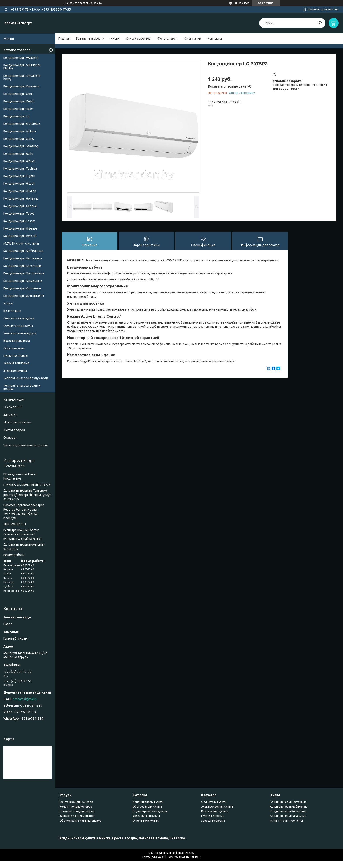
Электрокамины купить (217, 806)
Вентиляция (12, 311)
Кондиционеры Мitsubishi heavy (21, 77)
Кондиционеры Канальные (22, 281)
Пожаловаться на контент (184, 856)
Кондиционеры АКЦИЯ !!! (20, 57)
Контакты (215, 38)
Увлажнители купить (147, 815)
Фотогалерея (167, 38)
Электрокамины (15, 370)
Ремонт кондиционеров (76, 806)
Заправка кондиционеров (77, 815)
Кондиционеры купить (148, 801)
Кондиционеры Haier (18, 108)
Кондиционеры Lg (16, 116)
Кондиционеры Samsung (21, 146)
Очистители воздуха (18, 318)
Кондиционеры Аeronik (20, 236)
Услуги (114, 38)
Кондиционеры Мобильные (23, 251)
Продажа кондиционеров (77, 811)
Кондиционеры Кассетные (22, 266)
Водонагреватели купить (150, 811)
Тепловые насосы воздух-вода (25, 378)
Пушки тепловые (15, 355)
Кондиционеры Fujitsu (19, 176)
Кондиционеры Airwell (19, 161)
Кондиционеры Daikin (18, 101)
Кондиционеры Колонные (22, 288)
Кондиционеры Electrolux (21, 123)
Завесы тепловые (16, 363)
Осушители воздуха (18, 325)
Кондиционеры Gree (18, 94)
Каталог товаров (88, 38)
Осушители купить (213, 801)
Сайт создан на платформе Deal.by (171, 852)
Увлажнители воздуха (19, 333)
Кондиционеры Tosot (18, 213)
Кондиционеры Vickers (19, 131)
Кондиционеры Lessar (19, 221)
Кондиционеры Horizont (20, 198)
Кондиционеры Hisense (20, 228)
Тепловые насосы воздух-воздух (22, 387)
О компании (192, 38)
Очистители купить (146, 820)
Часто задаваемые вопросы (25, 445)
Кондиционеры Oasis (18, 138)
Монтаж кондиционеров (76, 801)
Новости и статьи (17, 422)
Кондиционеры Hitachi (19, 183)
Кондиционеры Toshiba (20, 168)
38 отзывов (242, 3)
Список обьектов (138, 38)
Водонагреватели (16, 340)
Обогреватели (14, 348)
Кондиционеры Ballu (18, 153)
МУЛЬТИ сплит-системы (21, 243)
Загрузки (10, 414)
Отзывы (9, 437)
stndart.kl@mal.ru (25, 699)
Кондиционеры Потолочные (23, 273)
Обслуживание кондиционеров (80, 820)
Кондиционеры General (20, 206)
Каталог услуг (14, 399)
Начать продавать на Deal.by (83, 3)
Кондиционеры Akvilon (19, 191)
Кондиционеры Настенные (22, 258)
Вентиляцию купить (214, 811)
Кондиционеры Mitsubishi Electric (21, 66)
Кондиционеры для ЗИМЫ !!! (23, 296)
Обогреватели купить (147, 806)
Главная (64, 38)
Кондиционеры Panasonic (21, 86)
